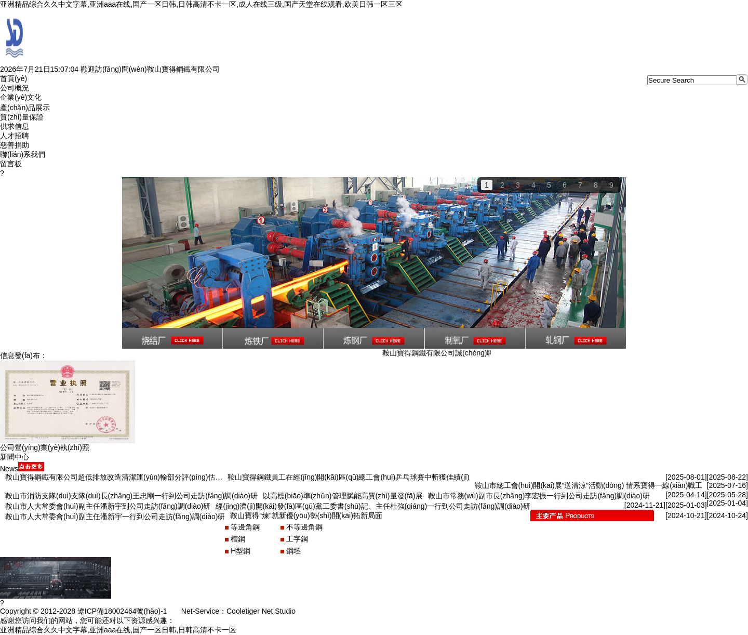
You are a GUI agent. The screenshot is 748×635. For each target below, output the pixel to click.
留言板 (11, 164)
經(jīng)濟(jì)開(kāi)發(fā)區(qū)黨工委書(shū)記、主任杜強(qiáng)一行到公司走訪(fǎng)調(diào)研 (373, 506)
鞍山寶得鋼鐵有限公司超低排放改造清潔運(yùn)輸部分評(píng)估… (113, 477)
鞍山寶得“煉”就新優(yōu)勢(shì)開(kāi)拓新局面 (306, 515)
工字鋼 (297, 539)
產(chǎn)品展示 (25, 107)
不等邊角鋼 (304, 527)
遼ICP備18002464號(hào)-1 (122, 611)
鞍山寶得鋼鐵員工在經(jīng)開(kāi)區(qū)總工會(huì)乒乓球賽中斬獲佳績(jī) (348, 477)
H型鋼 (240, 551)
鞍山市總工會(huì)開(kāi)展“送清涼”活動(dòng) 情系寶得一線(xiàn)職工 (589, 485)
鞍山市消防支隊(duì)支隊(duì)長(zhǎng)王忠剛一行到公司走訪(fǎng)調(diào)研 (131, 496)
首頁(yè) (13, 78)
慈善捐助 (14, 145)
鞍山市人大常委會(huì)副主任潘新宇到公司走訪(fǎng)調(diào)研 (107, 506)
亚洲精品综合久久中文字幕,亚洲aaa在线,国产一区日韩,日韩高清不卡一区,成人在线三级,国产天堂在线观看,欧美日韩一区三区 (201, 4)
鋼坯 (293, 551)
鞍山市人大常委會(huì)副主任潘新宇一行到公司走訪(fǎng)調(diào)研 (115, 516)
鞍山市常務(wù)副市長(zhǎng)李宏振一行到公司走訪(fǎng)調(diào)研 (539, 496)
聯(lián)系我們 (22, 154)
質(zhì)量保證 (22, 117)
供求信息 (14, 126)
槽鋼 (238, 539)
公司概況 (14, 88)
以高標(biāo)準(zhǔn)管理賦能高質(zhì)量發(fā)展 (343, 496)
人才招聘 (14, 135)
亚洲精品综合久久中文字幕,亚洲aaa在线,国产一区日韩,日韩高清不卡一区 (118, 630)
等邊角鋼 (245, 527)
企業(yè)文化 (21, 97)
